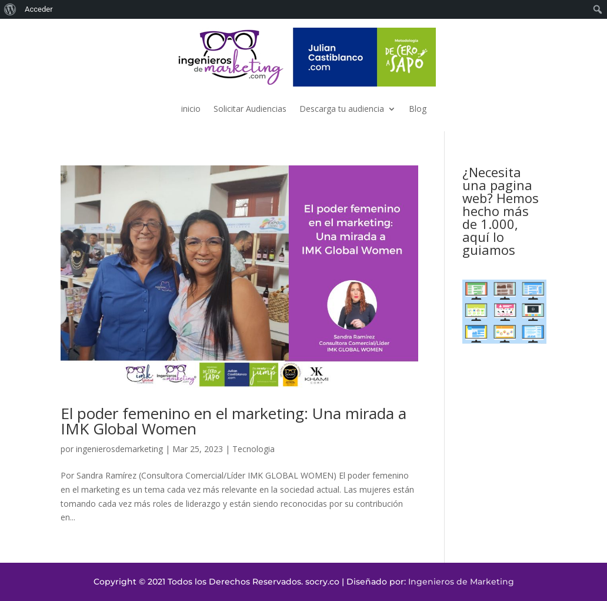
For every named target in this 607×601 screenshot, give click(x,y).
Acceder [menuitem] (39, 9)
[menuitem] (10, 9)
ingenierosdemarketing (119, 448)
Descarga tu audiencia (341, 108)
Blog (417, 108)
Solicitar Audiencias (250, 108)
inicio (191, 108)
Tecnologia (253, 448)
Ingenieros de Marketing (461, 581)
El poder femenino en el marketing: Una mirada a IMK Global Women (233, 421)
